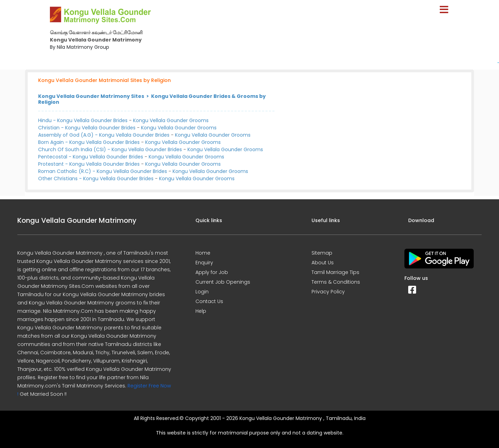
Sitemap (322, 252)
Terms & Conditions (336, 281)
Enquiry (204, 262)
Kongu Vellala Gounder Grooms (171, 120)
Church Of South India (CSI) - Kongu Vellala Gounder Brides (110, 149)
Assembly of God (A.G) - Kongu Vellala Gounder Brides (103, 134)
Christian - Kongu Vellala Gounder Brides (86, 127)
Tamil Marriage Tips (335, 272)
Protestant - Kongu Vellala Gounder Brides (89, 164)
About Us (323, 262)
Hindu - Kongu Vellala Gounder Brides (83, 120)
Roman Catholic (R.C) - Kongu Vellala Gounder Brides (102, 171)
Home (202, 252)
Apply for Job (211, 272)
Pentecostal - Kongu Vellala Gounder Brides (90, 156)
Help (200, 311)
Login (202, 291)
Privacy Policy (328, 291)
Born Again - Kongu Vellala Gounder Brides (89, 142)
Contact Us (209, 301)
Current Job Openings (222, 281)
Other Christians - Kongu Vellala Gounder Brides (96, 178)
